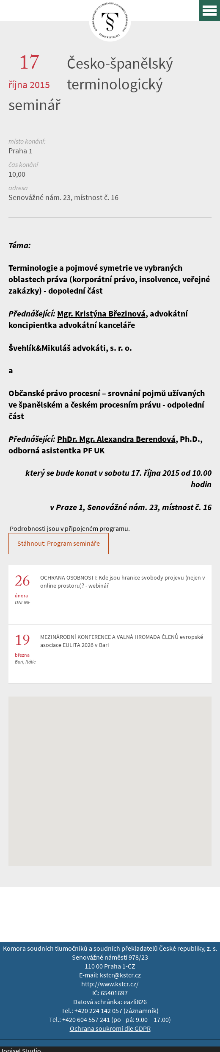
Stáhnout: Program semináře (58, 543)
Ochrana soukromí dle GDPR (110, 1028)
